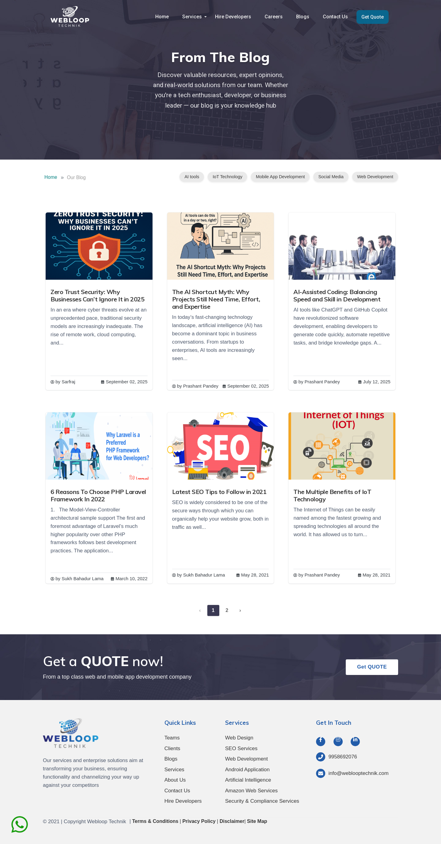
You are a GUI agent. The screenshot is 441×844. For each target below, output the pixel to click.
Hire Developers (236, 17)
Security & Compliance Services (262, 801)
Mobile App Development (280, 176)
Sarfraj (68, 381)
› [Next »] (240, 610)
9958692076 (342, 757)
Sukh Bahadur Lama (83, 578)
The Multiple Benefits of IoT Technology (332, 495)
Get (372, 667)
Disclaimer (232, 821)
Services (195, 17)
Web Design (239, 738)
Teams (172, 738)
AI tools (191, 176)
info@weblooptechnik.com (358, 773)
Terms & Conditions (155, 821)
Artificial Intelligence (248, 780)
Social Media (330, 176)
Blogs (304, 17)
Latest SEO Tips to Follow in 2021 (219, 492)
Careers (276, 17)
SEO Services (241, 748)
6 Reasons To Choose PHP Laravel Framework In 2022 (98, 495)
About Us (175, 780)
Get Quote (373, 17)
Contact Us (336, 17)
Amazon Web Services (251, 791)
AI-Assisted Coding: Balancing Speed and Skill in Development (337, 295)
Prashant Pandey (201, 386)
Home (165, 17)
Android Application (247, 769)
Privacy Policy (199, 821)
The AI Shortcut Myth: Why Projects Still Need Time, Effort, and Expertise (216, 299)
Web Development (375, 176)
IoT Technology (227, 176)
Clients (172, 748)
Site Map (257, 821)
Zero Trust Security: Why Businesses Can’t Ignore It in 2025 (98, 295)
